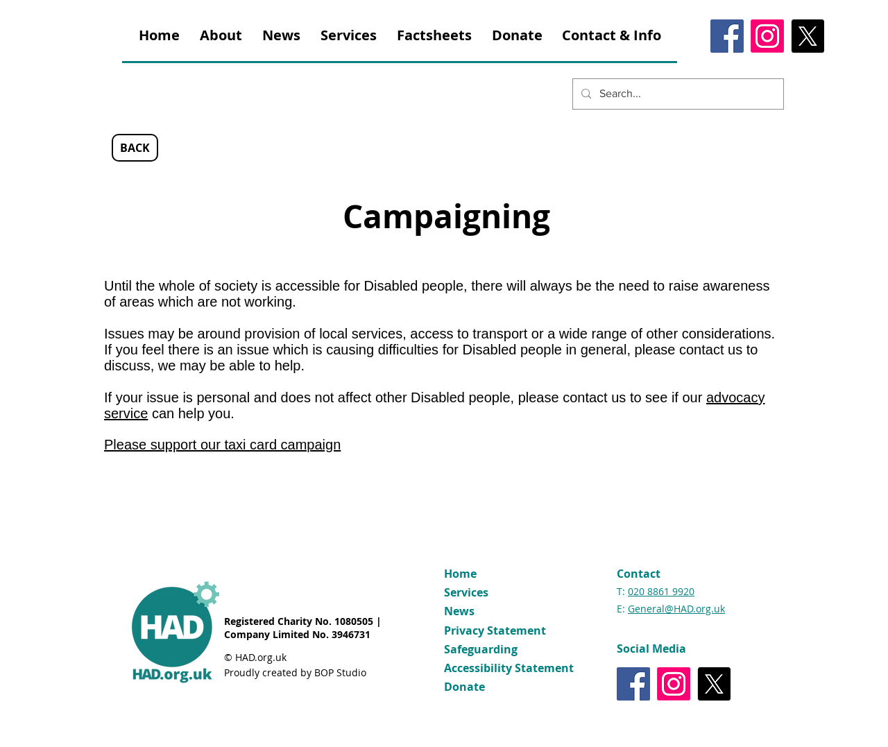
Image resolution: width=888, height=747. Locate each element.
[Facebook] (727, 36)
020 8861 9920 (661, 591)
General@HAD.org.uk (676, 608)
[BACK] (135, 148)
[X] (807, 36)
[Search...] (676, 94)
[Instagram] (767, 36)
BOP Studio (340, 672)
